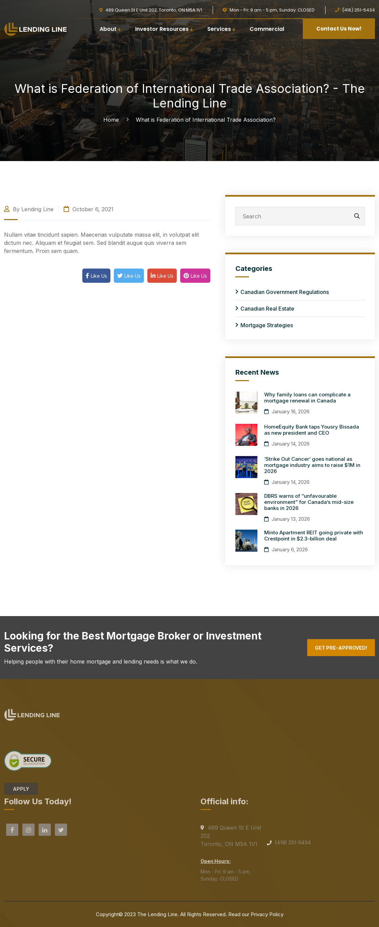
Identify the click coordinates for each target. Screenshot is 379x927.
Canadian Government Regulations (284, 292)
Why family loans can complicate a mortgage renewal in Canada (307, 397)
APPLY (21, 791)
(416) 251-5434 (293, 845)
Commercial (267, 29)
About (108, 29)
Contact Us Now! (338, 28)
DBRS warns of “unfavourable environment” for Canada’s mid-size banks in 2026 (309, 502)
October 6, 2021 (88, 209)
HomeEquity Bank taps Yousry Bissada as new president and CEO (311, 429)
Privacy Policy (267, 914)
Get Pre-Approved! (341, 648)
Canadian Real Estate (267, 308)
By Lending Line (29, 209)
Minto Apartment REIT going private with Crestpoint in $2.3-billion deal (313, 535)
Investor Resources (162, 29)
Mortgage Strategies (266, 325)
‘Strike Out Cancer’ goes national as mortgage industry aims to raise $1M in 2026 (312, 465)
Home (112, 119)
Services (219, 29)
